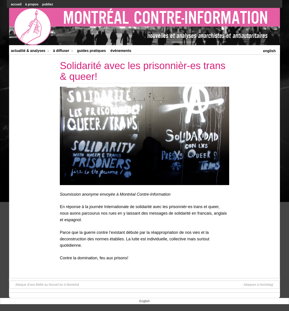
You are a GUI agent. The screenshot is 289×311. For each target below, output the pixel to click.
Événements (120, 51)
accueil (16, 4)
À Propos (31, 4)
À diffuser (63, 51)
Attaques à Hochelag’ (261, 284)
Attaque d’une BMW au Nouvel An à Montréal (45, 284)
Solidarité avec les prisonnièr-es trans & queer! (143, 71)
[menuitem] (269, 50)
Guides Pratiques (91, 51)
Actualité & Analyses (30, 51)
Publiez (47, 4)
